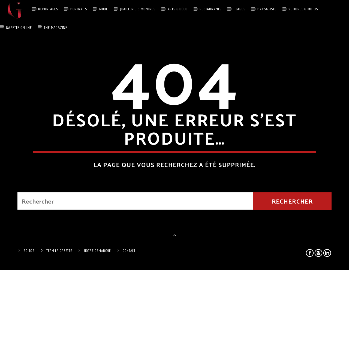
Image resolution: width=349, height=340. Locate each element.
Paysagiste (266, 9)
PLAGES (239, 9)
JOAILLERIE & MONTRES (137, 9)
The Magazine (55, 27)
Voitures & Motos (303, 9)
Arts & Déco (178, 9)
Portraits (78, 9)
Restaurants (210, 9)
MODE (103, 9)
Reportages (48, 9)
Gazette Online (19, 27)
